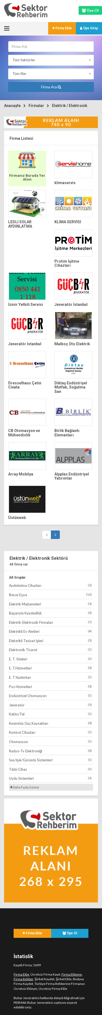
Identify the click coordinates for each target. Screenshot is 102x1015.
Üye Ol (70, 933)
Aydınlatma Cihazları (50, 585)
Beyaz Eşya (50, 594)
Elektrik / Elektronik (69, 105)
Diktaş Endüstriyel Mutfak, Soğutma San (70, 387)
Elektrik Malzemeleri (50, 604)
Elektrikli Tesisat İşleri (50, 640)
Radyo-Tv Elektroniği (50, 751)
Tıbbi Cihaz (50, 769)
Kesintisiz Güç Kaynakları (50, 723)
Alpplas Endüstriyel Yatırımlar (71, 476)
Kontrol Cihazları (50, 732)
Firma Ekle (62, 28)
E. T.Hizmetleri (50, 668)
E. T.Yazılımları (50, 677)
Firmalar (36, 105)
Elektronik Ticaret (50, 649)
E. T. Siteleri (50, 659)
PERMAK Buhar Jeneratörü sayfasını (40, 1002)
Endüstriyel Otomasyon (50, 695)
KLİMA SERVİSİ (67, 222)
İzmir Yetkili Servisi (25, 304)
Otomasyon (50, 741)
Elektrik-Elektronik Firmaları (50, 622)
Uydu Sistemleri (50, 778)
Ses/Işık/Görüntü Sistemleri (50, 760)
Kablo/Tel (50, 714)
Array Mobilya (20, 474)
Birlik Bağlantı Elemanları (66, 432)
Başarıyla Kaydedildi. (50, 613)
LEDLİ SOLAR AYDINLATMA (20, 224)
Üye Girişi (89, 28)
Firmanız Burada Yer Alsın (27, 177)
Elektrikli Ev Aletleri (50, 631)
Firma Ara (51, 87)
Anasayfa (12, 105)
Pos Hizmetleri (50, 686)
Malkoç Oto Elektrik (72, 344)
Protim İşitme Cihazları (66, 263)
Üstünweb (17, 517)
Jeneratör (50, 705)
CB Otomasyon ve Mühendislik (24, 432)
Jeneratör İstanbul (71, 304)
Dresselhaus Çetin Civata (24, 385)
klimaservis (65, 183)
